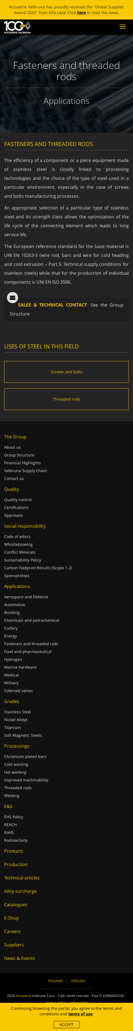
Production (16, 864)
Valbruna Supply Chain (25, 470)
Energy (10, 635)
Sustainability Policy (22, 560)
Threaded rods (18, 787)
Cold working (16, 764)
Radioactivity (16, 840)
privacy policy (55, 1002)
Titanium (12, 727)
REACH (10, 824)
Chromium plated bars (25, 756)
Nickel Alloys (15, 719)
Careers (12, 931)
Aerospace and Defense (26, 596)
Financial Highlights (22, 462)
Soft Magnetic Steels (23, 735)
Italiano (55, 981)
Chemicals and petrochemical (31, 620)
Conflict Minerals (20, 552)
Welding (11, 795)
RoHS (9, 832)
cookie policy (78, 1002)
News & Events (19, 958)
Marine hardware (20, 667)
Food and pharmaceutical (28, 651)
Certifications (16, 507)
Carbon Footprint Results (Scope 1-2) (38, 567)
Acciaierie (23, 995)
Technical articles (22, 878)
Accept (66, 1024)
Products (13, 851)
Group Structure (19, 455)
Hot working (15, 772)
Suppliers (14, 945)
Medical (11, 675)
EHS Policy (13, 816)
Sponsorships (16, 575)
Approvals (13, 515)
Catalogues (15, 904)
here (81, 12)
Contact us (14, 478)
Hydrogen (13, 659)
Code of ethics (17, 536)
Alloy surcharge (20, 891)
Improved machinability (26, 780)
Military (11, 682)
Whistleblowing (18, 544)
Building (12, 612)
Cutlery (10, 628)
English (78, 981)
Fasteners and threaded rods (31, 643)
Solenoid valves (18, 690)
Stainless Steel (17, 711)
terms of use (80, 1013)
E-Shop (11, 918)
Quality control (18, 499)
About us (12, 447)
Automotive (14, 604)
